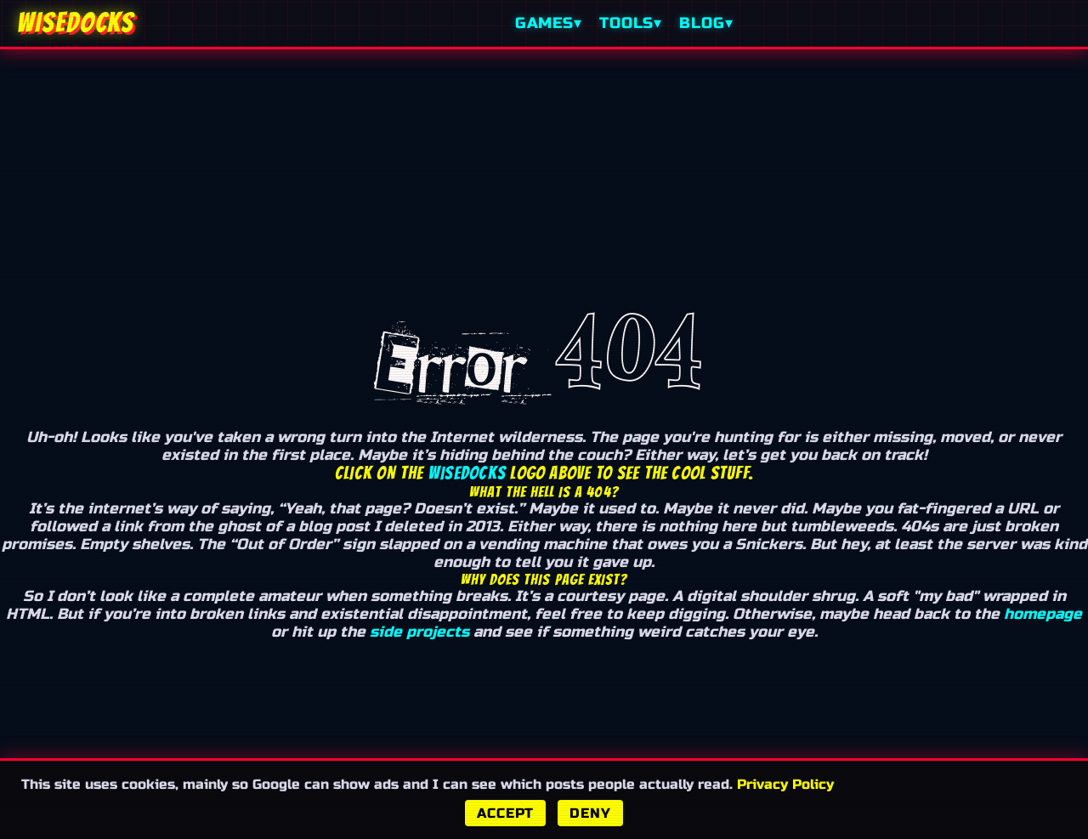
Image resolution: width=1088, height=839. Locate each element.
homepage (1043, 614)
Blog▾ (706, 23)
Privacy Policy (785, 784)
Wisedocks (467, 473)
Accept (505, 813)
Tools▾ (630, 23)
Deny (590, 813)
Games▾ (548, 23)
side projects (419, 632)
